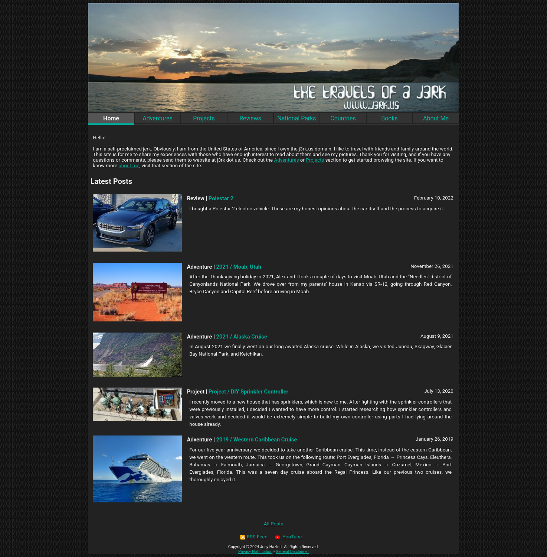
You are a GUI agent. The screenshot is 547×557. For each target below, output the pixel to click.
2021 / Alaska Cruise (241, 336)
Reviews (250, 118)
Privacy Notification (255, 551)
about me (128, 165)
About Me (436, 118)
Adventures (158, 118)
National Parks (296, 118)
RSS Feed (254, 537)
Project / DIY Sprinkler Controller (248, 391)
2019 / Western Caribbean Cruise (256, 439)
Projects (204, 118)
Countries (343, 118)
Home (111, 118)
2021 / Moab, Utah (238, 266)
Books (389, 118)
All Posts (274, 524)
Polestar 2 (221, 198)
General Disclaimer (292, 551)
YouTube (288, 537)
